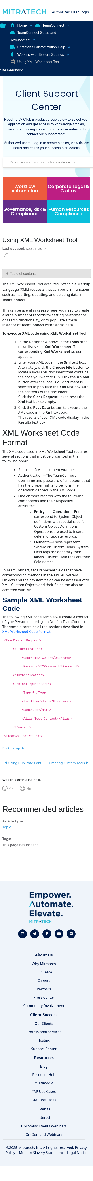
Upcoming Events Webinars (43, 1126)
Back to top (11, 748)
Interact (43, 1117)
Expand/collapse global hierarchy (3, 25)
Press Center (43, 997)
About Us (44, 955)
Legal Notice (77, 1152)
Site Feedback (11, 70)
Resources (44, 1057)
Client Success (43, 1014)
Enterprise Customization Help (38, 47)
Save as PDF (5, 256)
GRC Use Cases (44, 1100)
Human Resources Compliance (68, 211)
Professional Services (44, 1031)
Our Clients (44, 1023)
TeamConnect (50, 25)
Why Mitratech (44, 963)
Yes (11, 788)
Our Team (44, 972)
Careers (44, 980)
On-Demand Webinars (43, 1134)
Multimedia (43, 1083)
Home (19, 25)
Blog (43, 1066)
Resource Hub (43, 1074)
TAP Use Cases (44, 1091)
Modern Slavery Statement (41, 1152)
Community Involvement (44, 1005)
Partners (44, 989)
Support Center (44, 1048)
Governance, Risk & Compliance (24, 211)
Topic (6, 827)
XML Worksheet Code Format (26, 631)
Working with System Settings (37, 54)
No (28, 788)
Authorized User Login (70, 12)
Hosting (43, 1040)
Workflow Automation (24, 188)
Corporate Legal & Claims (68, 188)
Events (43, 1109)
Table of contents (23, 273)
